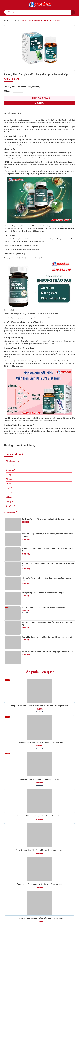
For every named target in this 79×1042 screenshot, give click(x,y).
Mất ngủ (9, 512)
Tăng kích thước (12, 476)
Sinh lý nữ (10, 516)
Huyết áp (9, 503)
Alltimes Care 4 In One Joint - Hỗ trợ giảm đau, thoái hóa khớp (39, 1031)
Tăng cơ (9, 494)
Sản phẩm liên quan (39, 716)
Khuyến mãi (10, 521)
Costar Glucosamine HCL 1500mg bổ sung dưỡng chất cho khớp (39, 943)
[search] (39, 12)
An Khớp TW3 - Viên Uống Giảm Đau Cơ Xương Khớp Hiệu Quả (39, 807)
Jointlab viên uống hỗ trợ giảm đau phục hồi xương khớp (39, 853)
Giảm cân (10, 507)
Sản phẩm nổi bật (13, 527)
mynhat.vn (30, 443)
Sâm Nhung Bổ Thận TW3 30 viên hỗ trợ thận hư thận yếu (44, 639)
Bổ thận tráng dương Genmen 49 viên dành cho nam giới (44, 622)
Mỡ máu (9, 498)
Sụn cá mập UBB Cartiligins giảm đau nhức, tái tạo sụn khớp (39, 900)
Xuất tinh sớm (11, 480)
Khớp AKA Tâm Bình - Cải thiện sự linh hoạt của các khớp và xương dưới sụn (39, 760)
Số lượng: (7, 106)
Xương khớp (11, 485)
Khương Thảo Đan (10, 154)
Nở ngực (9, 489)
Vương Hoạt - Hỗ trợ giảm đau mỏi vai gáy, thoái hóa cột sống (39, 987)
